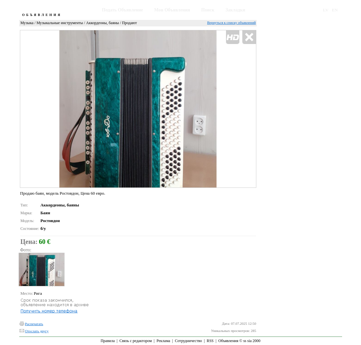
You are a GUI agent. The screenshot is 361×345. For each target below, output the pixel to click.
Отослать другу (37, 331)
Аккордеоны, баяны (102, 23)
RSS (210, 340)
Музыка (27, 23)
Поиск (207, 10)
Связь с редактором (135, 340)
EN (335, 10)
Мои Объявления (172, 10)
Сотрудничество (188, 340)
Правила (107, 340)
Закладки (236, 10)
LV (325, 10)
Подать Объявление (122, 10)
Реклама (163, 340)
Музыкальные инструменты (60, 23)
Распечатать (34, 324)
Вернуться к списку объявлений (231, 22)
